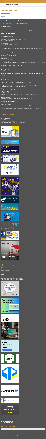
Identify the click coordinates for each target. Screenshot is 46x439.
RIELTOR (2, 274)
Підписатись (4, 432)
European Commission (5, 270)
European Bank (4, 271)
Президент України (4, 117)
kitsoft (25, 436)
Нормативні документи (5, 13)
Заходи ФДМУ (3, 14)
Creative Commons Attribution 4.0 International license (23, 108)
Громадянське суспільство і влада (7, 121)
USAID (2, 267)
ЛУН (1, 273)
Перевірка (3, 16)
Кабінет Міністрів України (6, 119)
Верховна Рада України (5, 118)
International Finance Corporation (7, 269)
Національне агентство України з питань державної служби (13, 122)
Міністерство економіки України (7, 123)
